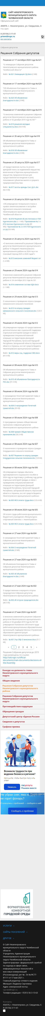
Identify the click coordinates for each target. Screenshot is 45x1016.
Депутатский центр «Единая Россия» (21, 716)
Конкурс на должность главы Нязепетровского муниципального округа (20, 673)
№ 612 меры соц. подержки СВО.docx (24, 353)
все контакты (6, 39)
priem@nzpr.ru (8, 36)
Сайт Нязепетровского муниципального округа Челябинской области (18, 15)
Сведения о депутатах (14, 721)
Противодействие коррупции (18, 706)
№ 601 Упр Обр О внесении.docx (22, 639)
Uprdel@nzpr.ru (10, 989)
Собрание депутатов (9, 47)
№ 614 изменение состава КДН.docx (24, 284)
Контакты (7, 1001)
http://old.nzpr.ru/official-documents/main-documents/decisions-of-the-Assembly (22, 660)
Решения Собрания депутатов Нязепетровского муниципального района (20, 688)
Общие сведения (11, 680)
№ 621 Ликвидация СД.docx (20, 74)
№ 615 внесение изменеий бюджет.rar (25, 258)
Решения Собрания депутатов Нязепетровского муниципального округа (20, 699)
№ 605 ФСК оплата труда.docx (21, 500)
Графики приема (11, 726)
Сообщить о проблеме (22, 811)
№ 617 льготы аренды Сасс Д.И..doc (24, 187)
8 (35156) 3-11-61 (8, 33)
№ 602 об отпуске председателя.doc (24, 600)
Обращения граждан (13, 711)
